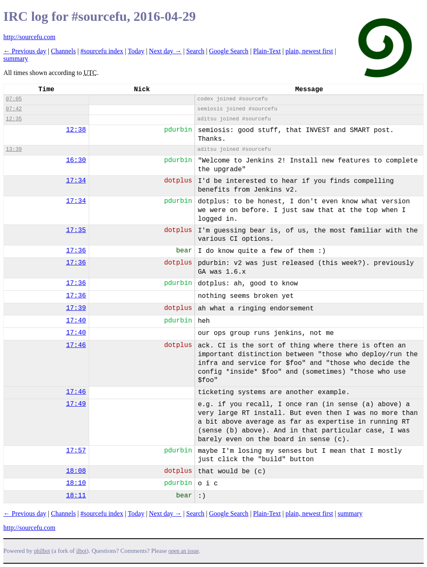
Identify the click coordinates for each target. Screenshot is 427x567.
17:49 (76, 404)
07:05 (14, 99)
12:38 (76, 130)
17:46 (76, 345)
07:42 (14, 109)
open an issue (183, 551)
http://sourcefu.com (29, 36)
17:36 (76, 251)
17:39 (76, 308)
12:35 (14, 119)
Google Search (229, 51)
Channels (63, 51)
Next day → (165, 51)
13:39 (14, 149)
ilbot (81, 551)
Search (195, 51)
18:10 (76, 483)
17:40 (76, 321)
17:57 (76, 451)
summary (15, 58)
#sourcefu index (101, 51)
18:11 (76, 496)
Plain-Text (267, 51)
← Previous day (24, 51)
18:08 (76, 471)
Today (136, 51)
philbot (42, 551)
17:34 (76, 181)
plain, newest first (309, 51)
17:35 (76, 230)
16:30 (76, 160)
